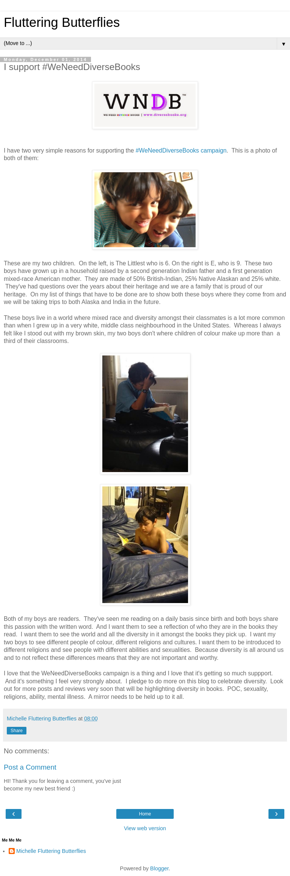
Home (145, 814)
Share (17, 730)
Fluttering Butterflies (62, 22)
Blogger (159, 868)
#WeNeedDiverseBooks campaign (181, 150)
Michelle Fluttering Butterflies (51, 851)
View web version (145, 828)
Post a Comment (30, 767)
